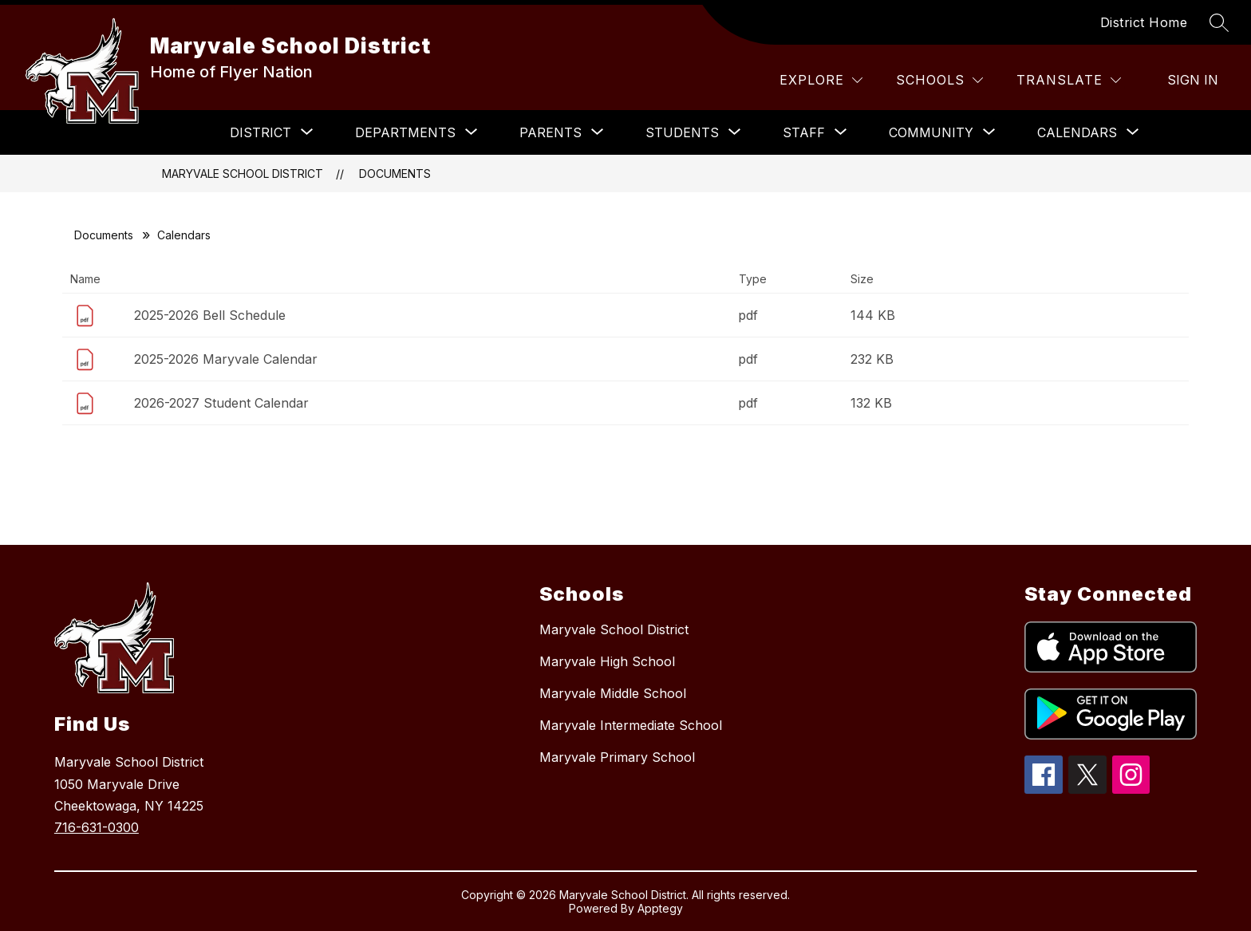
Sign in (1192, 80)
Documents (395, 173)
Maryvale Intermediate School (630, 725)
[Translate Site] (1068, 80)
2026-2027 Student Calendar (221, 403)
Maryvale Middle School (612, 693)
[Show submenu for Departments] (405, 132)
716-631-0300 (96, 827)
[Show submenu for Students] (682, 132)
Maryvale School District (242, 173)
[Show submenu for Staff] (804, 132)
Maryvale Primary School (617, 757)
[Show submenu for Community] (931, 132)
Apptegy (660, 908)
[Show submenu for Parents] (550, 132)
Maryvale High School (607, 661)
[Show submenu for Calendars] (1077, 132)
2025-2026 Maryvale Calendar (226, 359)
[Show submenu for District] (260, 132)
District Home (1144, 22)
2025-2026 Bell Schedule (210, 315)
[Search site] (1219, 22)
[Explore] (820, 80)
